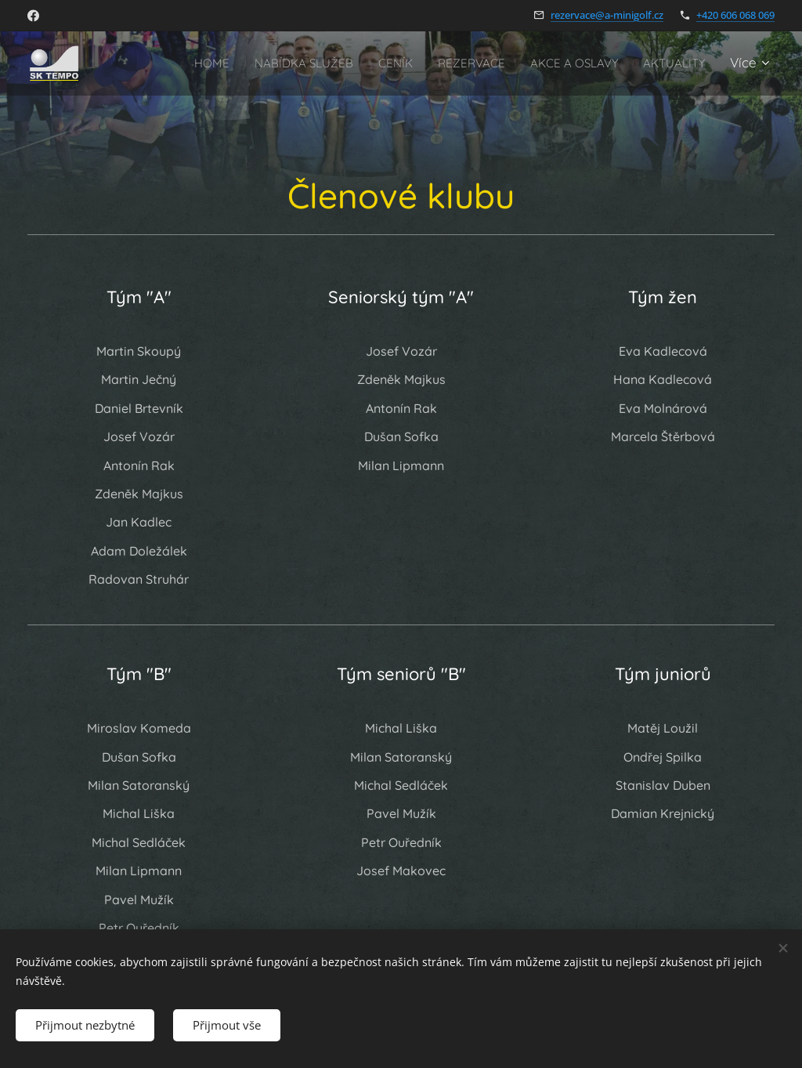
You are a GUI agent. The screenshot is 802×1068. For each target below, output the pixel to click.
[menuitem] (267, 63)
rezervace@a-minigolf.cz (607, 15)
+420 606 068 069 (735, 15)
